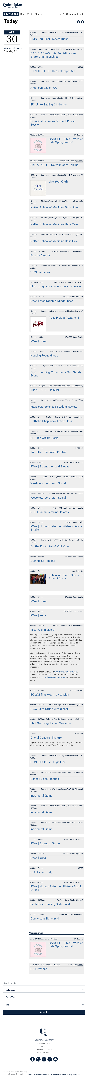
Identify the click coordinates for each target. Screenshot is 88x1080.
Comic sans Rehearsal (44, 918)
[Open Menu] (83, 6)
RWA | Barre (38, 341)
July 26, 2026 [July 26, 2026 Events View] (11, 14)
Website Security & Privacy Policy (65, 1075)
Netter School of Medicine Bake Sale (54, 207)
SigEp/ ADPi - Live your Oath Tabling (54, 165)
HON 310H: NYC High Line (48, 762)
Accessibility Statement (38, 1075)
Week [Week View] (29, 14)
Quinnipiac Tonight (42, 561)
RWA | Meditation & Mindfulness (51, 301)
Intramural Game (41, 795)
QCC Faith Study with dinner (49, 709)
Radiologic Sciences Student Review (53, 406)
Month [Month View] (38, 14)
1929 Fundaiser (40, 272)
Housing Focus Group (44, 355)
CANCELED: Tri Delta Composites (52, 71)
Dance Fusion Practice (44, 779)
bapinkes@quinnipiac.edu (55, 677)
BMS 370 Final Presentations (49, 39)
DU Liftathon (38, 969)
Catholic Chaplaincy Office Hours (51, 421)
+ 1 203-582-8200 (44, 1052)
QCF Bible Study (41, 872)
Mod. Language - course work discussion (56, 286)
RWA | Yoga (38, 615)
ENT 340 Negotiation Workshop (51, 723)
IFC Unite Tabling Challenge (48, 104)
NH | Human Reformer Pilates (49, 512)
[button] (44, 990)
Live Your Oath (58, 181)
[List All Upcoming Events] (71, 14)
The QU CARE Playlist (44, 390)
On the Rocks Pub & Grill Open (50, 546)
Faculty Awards (40, 255)
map (80, 161)
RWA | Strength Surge (45, 843)
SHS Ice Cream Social (44, 438)
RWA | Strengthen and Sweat (49, 466)
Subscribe (44, 1012)
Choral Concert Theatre (46, 737)
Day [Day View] (22, 14)
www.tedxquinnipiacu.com (65, 672)
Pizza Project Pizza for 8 (64, 317)
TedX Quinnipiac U (42, 630)
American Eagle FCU (44, 88)
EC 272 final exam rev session (49, 694)
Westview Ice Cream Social (48, 483)
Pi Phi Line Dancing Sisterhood (50, 904)
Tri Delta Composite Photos (48, 452)
